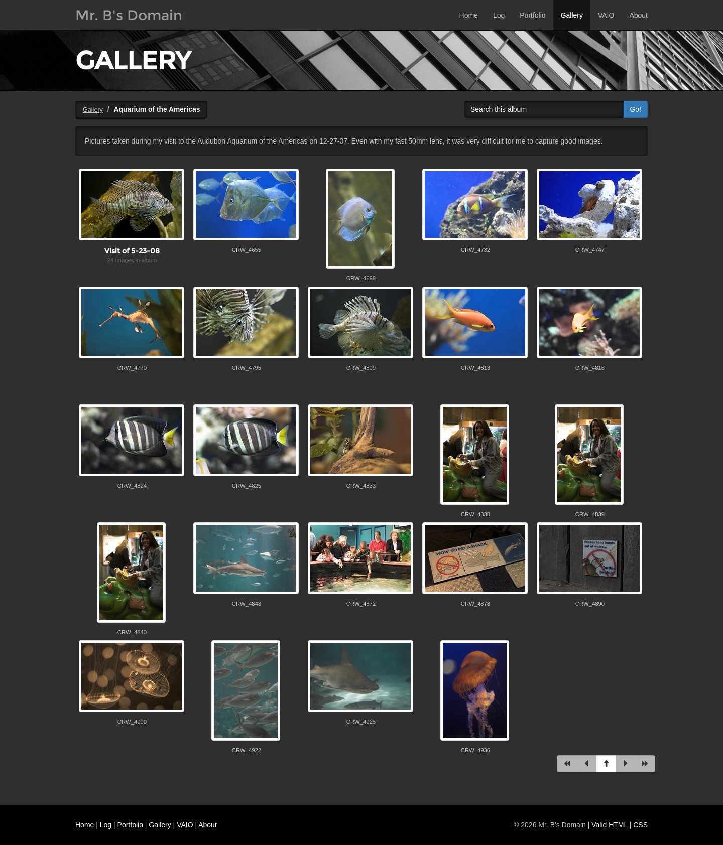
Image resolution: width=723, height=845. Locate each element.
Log (499, 15)
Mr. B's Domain (128, 15)
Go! (635, 109)
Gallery (572, 15)
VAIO (606, 15)
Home (468, 15)
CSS (640, 825)
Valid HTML (609, 825)
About (638, 15)
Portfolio (532, 15)
